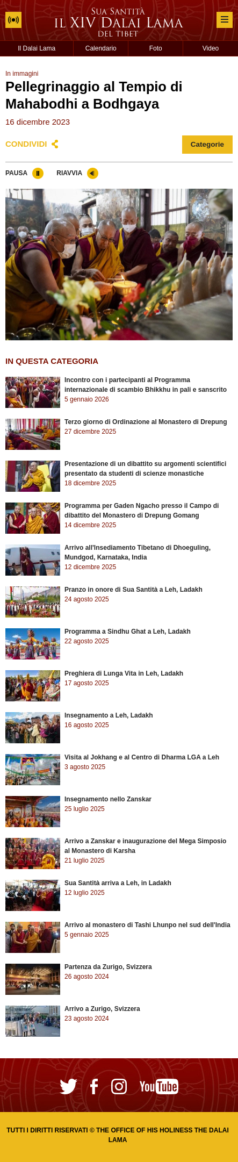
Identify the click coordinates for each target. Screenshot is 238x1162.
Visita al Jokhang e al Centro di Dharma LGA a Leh (141, 757)
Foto (155, 48)
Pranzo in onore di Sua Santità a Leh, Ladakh (133, 589)
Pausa (16, 173)
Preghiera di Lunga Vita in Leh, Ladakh (123, 673)
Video (211, 48)
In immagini (21, 73)
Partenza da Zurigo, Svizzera (108, 967)
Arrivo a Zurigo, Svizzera (102, 1009)
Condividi (26, 143)
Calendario (101, 48)
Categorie (207, 144)
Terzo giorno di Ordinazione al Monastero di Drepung (145, 422)
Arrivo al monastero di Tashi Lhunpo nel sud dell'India (147, 925)
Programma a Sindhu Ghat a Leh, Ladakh (127, 631)
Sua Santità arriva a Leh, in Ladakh (117, 883)
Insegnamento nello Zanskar (108, 799)
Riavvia (69, 173)
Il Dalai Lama (36, 48)
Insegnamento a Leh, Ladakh (108, 715)
